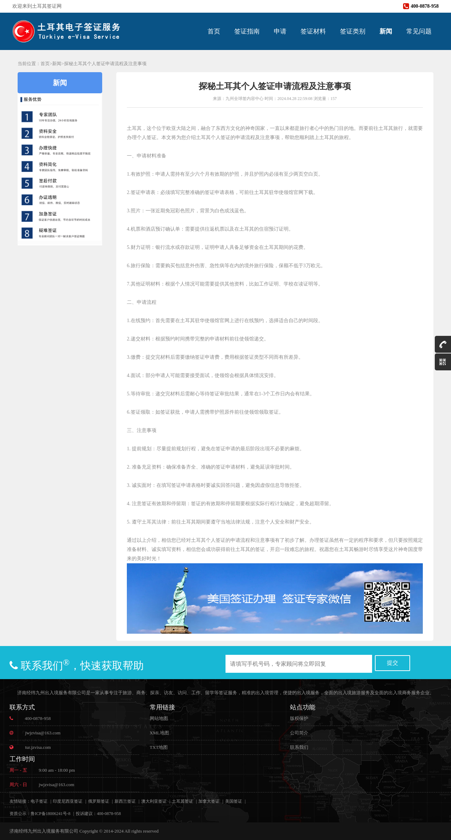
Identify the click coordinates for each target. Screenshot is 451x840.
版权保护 (299, 718)
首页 (214, 31)
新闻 (385, 31)
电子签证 (39, 801)
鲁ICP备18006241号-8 (50, 813)
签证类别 (352, 31)
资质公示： (20, 813)
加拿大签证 (209, 801)
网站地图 (159, 718)
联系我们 (299, 747)
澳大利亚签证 (154, 801)
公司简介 (299, 732)
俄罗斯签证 (98, 801)
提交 (392, 663)
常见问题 (419, 31)
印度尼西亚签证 (67, 801)
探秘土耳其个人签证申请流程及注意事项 (105, 63)
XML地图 (159, 732)
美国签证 (233, 801)
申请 (280, 31)
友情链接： (20, 801)
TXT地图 (159, 747)
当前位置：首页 (34, 63)
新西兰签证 (125, 801)
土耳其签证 (182, 801)
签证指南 (247, 31)
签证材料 (313, 31)
